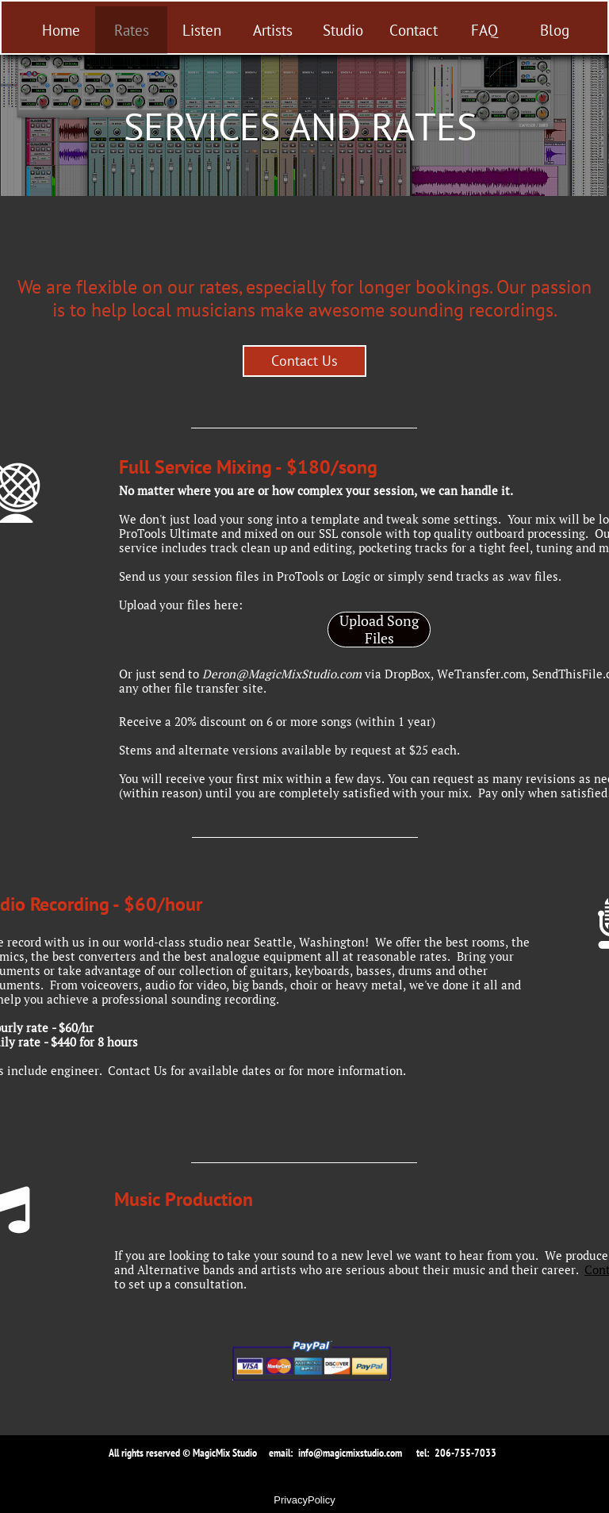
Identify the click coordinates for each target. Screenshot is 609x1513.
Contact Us (137, 1070)
